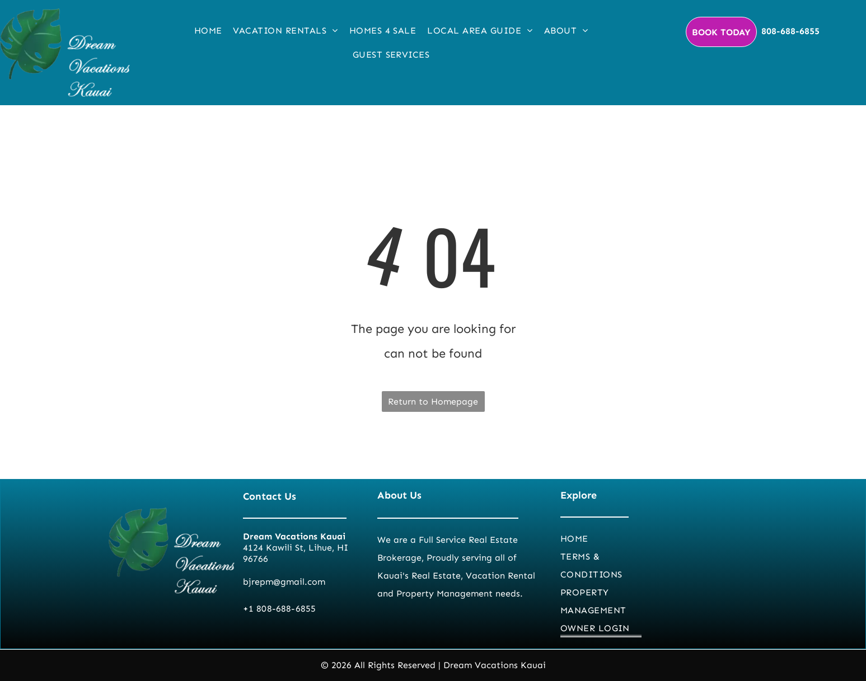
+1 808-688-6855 (279, 608)
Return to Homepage (433, 401)
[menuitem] (208, 31)
